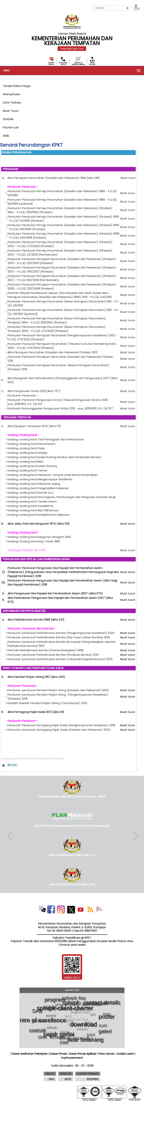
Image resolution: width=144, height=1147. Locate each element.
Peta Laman (92, 63)
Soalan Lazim (51, 63)
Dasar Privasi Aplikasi (82, 1054)
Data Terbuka (12, 102)
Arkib (6, 136)
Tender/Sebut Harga (16, 86)
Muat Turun (10, 111)
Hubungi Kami (63, 63)
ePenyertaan (11, 94)
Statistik (8, 119)
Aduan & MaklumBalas (78, 63)
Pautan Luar (11, 127)
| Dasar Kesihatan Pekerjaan (29, 1054)
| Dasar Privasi (57, 1054)
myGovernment (72, 1058)
